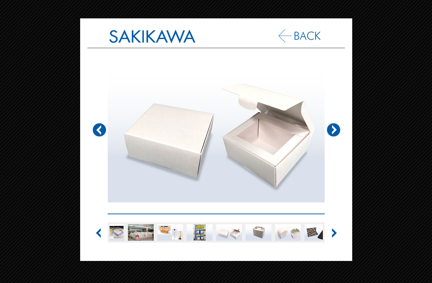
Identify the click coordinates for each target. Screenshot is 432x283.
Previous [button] (100, 134)
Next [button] (332, 134)
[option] (216, 131)
